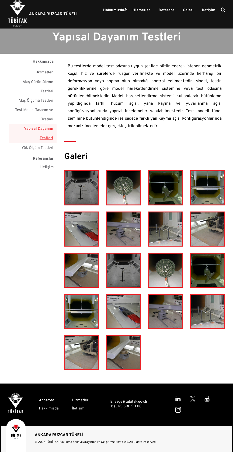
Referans (168, 10)
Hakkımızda (115, 10)
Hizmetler (143, 10)
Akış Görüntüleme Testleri (38, 86)
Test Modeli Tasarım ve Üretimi (34, 115)
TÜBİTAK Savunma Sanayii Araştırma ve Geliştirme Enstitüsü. (87, 442)
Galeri (189, 10)
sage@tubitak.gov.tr (131, 401)
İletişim (209, 10)
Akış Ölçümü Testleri (35, 100)
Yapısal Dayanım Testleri (38, 133)
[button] (81, 188)
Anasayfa (46, 400)
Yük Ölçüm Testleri (37, 147)
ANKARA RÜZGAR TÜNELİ (53, 14)
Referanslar (43, 158)
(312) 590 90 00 (128, 406)
